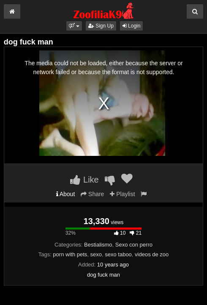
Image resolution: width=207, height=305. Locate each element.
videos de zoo (152, 254)
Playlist (122, 194)
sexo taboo (118, 254)
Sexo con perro (134, 244)
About (65, 194)
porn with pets (70, 254)
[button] (74, 25)
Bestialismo (98, 244)
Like (84, 179)
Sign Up (101, 26)
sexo (96, 254)
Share (92, 194)
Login (132, 26)
